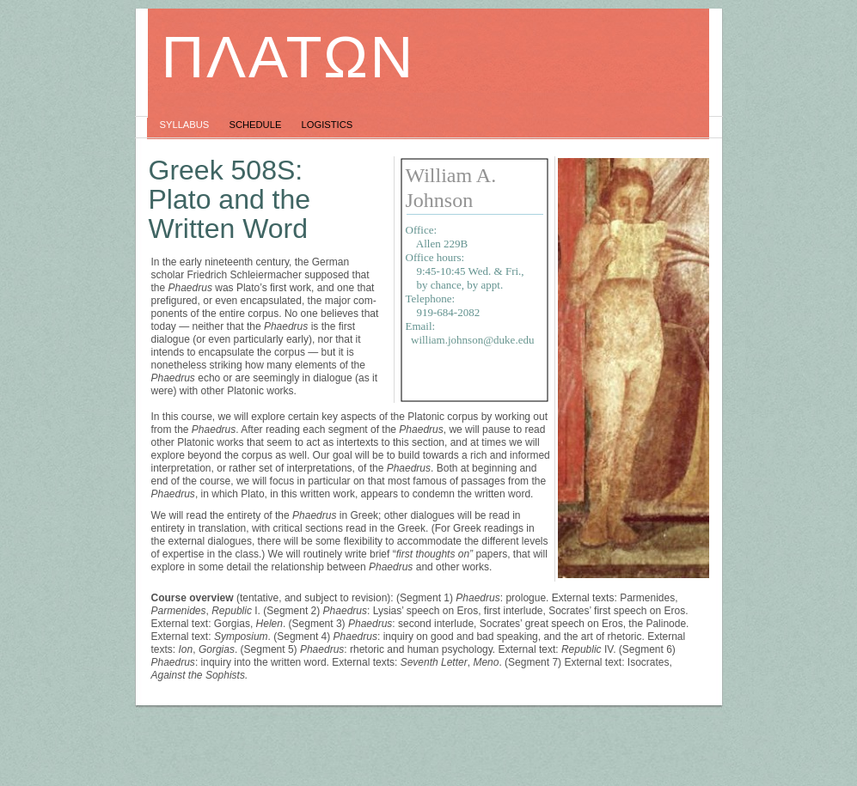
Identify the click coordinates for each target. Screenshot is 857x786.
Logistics (327, 124)
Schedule (256, 124)
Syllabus (186, 124)
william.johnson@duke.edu (472, 339)
